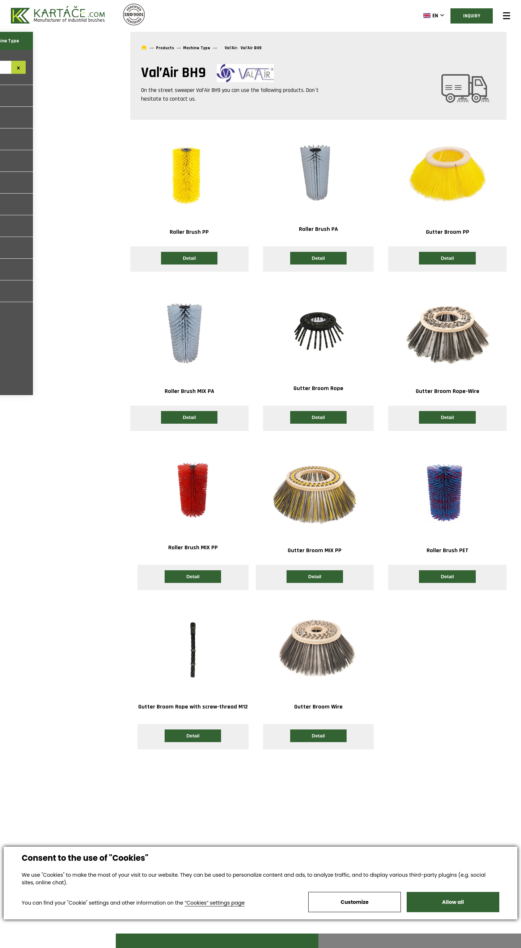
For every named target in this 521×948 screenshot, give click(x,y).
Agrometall (22, 226)
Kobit (14, 182)
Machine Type (87, 41)
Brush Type (29, 41)
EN (415, 15)
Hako (13, 139)
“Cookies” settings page (215, 902)
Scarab (16, 160)
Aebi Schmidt (23, 247)
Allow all (453, 902)
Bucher (16, 95)
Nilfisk (16, 269)
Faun (13, 117)
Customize (354, 902)
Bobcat (16, 204)
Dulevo (16, 291)
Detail (189, 258)
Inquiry (461, 16)
